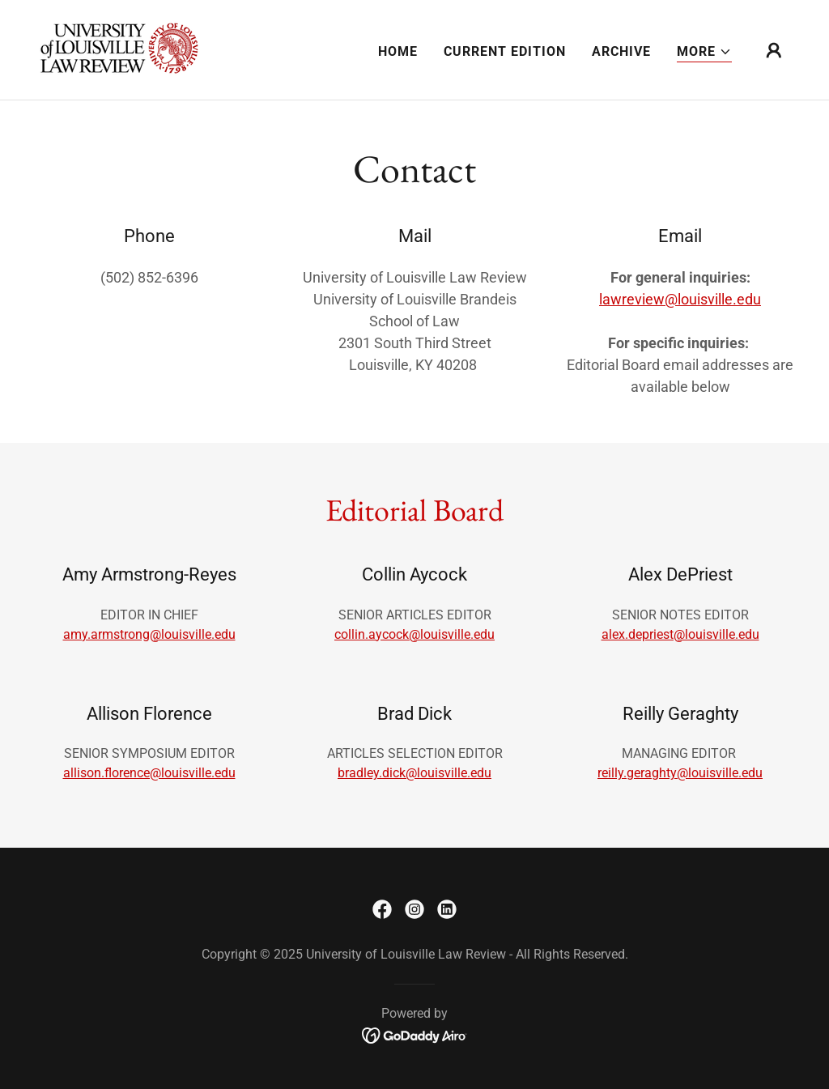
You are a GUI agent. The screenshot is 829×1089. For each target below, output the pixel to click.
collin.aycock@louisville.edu (414, 634)
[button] (704, 52)
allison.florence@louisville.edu (149, 773)
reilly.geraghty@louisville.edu (680, 773)
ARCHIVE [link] (621, 51)
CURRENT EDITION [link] (505, 51)
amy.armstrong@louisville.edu (149, 634)
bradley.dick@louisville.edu (414, 773)
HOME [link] (398, 51)
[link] (121, 49)
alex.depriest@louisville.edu (680, 634)
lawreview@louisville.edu (680, 299)
